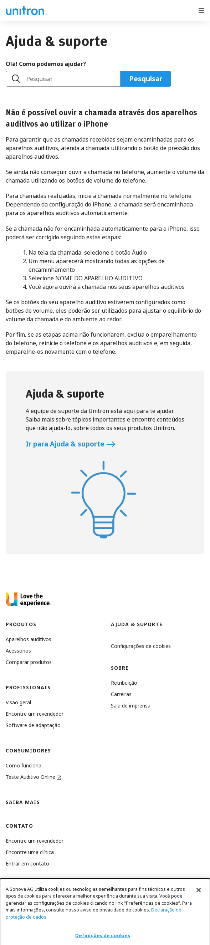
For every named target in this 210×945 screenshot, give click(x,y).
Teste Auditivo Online (33, 776)
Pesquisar (39, 79)
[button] (141, 646)
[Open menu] (201, 10)
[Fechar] (198, 896)
